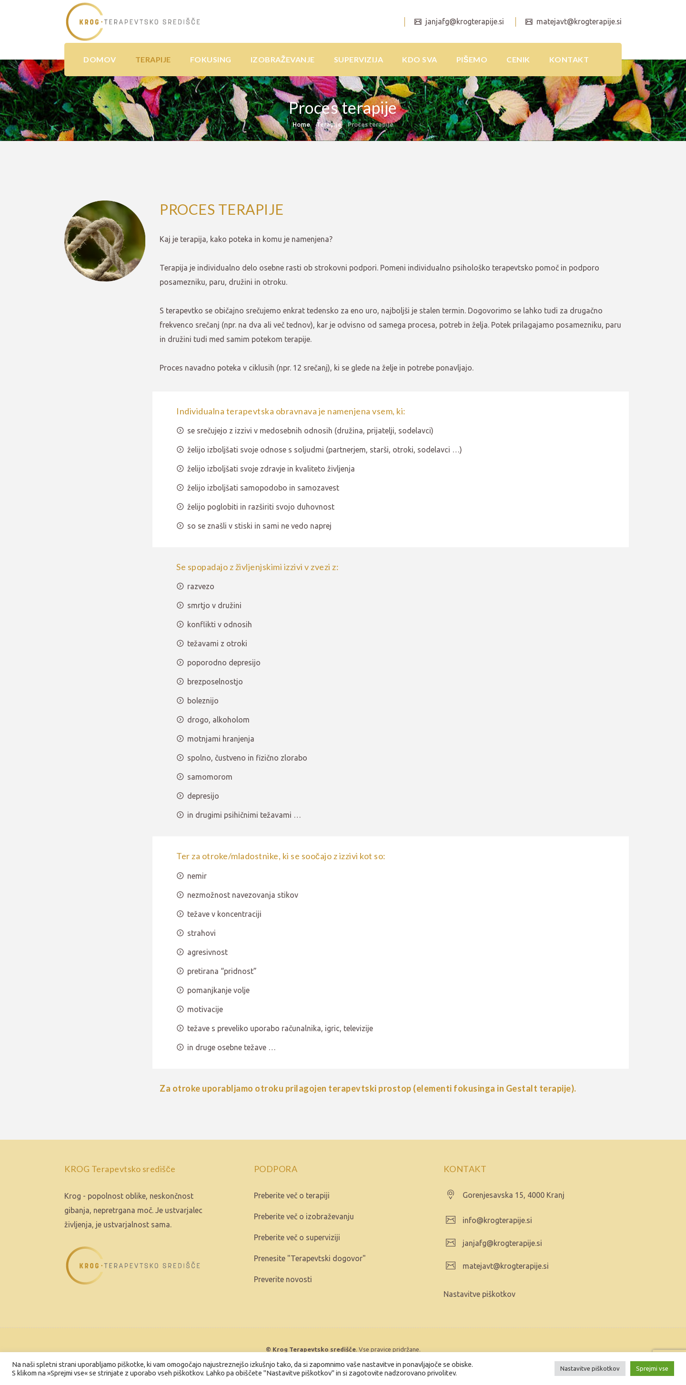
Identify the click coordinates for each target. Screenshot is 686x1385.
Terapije (329, 124)
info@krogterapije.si (497, 1220)
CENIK (518, 59)
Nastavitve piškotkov (479, 1294)
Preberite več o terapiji (292, 1195)
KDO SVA (419, 59)
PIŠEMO (472, 59)
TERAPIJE (153, 59)
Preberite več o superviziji (297, 1237)
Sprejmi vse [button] (652, 1368)
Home (301, 124)
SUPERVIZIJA (358, 59)
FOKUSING (211, 59)
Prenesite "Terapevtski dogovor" (310, 1258)
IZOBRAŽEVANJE (283, 59)
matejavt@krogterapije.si (578, 21)
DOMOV (99, 59)
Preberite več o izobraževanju (304, 1216)
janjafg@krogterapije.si (462, 21)
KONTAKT (569, 59)
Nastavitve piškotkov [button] (590, 1368)
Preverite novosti (283, 1279)
